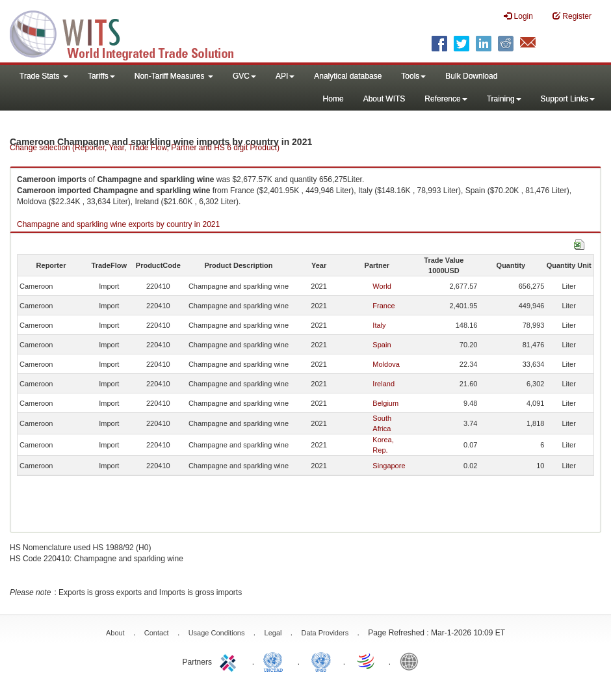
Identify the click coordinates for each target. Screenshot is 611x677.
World (381, 286)
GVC (244, 76)
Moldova (386, 364)
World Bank (412, 661)
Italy (378, 325)
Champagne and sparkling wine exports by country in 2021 (118, 224)
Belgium (385, 403)
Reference (445, 98)
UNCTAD (276, 661)
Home (333, 98)
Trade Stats (44, 76)
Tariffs (101, 76)
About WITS (384, 98)
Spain (381, 345)
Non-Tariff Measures (174, 76)
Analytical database (348, 76)
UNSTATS (321, 661)
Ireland (383, 384)
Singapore (388, 466)
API (285, 76)
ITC (230, 661)
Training (504, 98)
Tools (413, 76)
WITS (130, 32)
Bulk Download (471, 76)
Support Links (568, 98)
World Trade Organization (367, 661)
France (383, 306)
